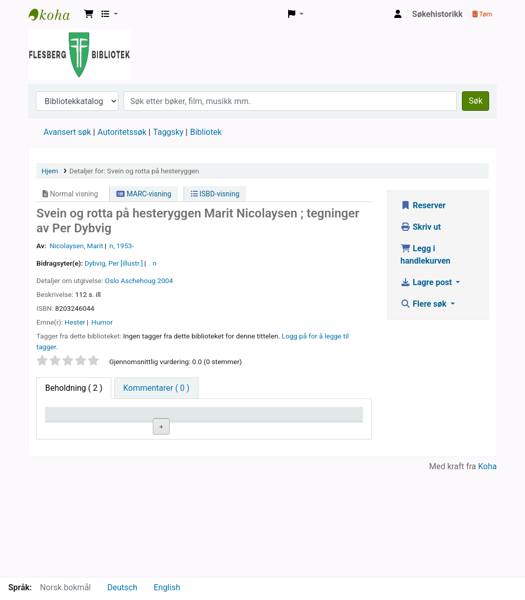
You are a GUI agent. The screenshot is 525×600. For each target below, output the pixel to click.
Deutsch (122, 587)
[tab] (156, 388)
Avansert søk (67, 132)
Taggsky (168, 132)
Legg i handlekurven (425, 255)
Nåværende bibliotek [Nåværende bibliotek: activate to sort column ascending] (134, 423)
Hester (75, 322)
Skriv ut (420, 227)
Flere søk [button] (424, 304)
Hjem (50, 171)
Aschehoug (137, 280)
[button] (88, 14)
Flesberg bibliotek (54, 14)
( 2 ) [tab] (74, 388)
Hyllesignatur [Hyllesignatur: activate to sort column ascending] (201, 428)
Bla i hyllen (211, 452)
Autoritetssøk (121, 132)
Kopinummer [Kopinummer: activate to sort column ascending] (263, 428)
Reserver (423, 205)
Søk (475, 101)
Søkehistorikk (437, 14)
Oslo (112, 280)
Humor (101, 322)
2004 (165, 280)
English (167, 587)
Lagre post (427, 282)
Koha (487, 570)
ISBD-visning (215, 194)
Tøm (482, 14)
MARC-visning (143, 194)
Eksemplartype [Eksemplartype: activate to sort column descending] (77, 428)
